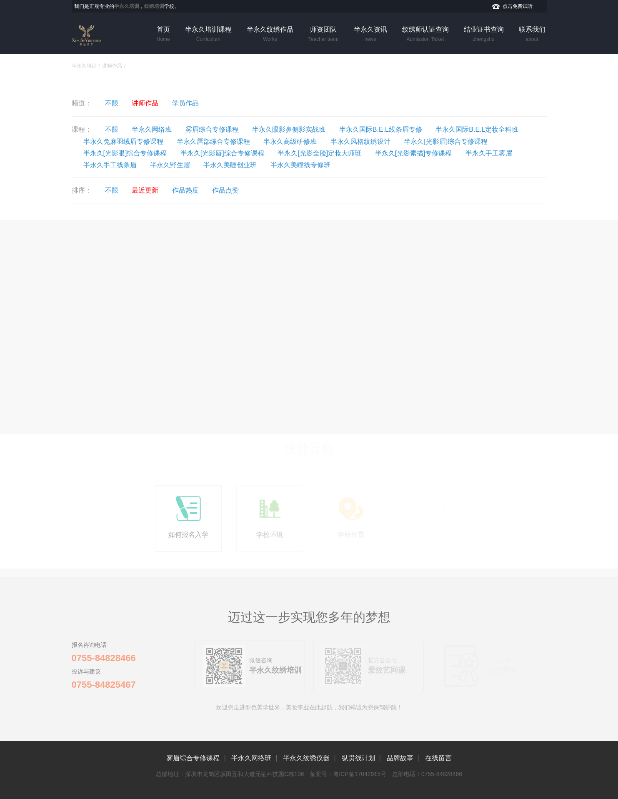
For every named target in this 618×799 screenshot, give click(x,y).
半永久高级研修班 (290, 141)
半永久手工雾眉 (488, 153)
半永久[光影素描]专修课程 (413, 153)
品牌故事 (400, 757)
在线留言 (438, 757)
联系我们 (532, 34)
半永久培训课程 (208, 34)
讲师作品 (112, 66)
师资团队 (323, 34)
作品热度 (185, 190)
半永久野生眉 (170, 164)
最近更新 (145, 190)
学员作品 (185, 103)
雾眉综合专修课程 (212, 129)
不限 (111, 103)
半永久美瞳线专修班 (300, 164)
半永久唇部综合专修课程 (213, 141)
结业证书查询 (484, 34)
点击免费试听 (518, 6)
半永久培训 (84, 66)
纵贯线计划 (358, 757)
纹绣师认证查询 (425, 34)
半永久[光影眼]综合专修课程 (125, 153)
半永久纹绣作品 (270, 34)
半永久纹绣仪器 (306, 757)
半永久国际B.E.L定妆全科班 (476, 129)
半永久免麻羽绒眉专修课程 (123, 141)
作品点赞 (225, 190)
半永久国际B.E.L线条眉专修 (380, 129)
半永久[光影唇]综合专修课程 (222, 153)
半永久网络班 (152, 129)
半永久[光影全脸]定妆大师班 (319, 153)
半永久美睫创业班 (230, 164)
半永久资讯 (370, 34)
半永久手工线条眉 (110, 164)
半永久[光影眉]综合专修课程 (446, 141)
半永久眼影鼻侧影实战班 (288, 129)
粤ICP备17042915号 (359, 774)
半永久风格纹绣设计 (360, 141)
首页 (163, 34)
